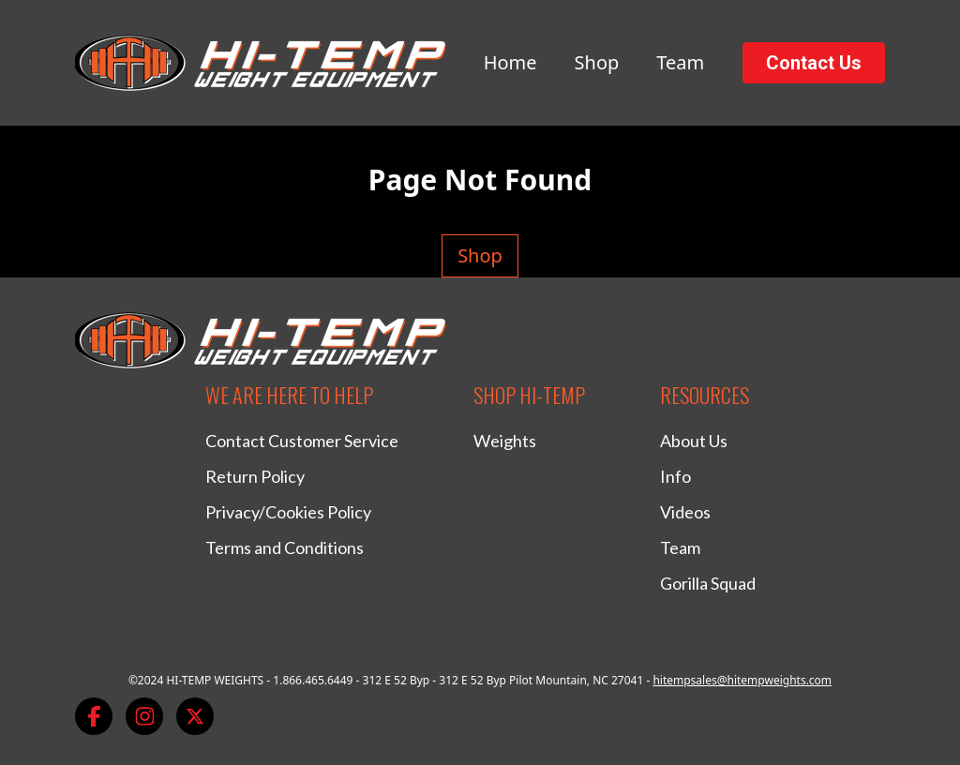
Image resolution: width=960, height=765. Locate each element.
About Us (694, 440)
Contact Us (814, 63)
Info (675, 476)
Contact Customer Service (301, 440)
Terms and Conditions (284, 547)
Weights (504, 440)
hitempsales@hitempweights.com (742, 680)
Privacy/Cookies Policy (288, 512)
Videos (685, 512)
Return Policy (255, 476)
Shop (597, 62)
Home (510, 62)
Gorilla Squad (708, 583)
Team (680, 62)
